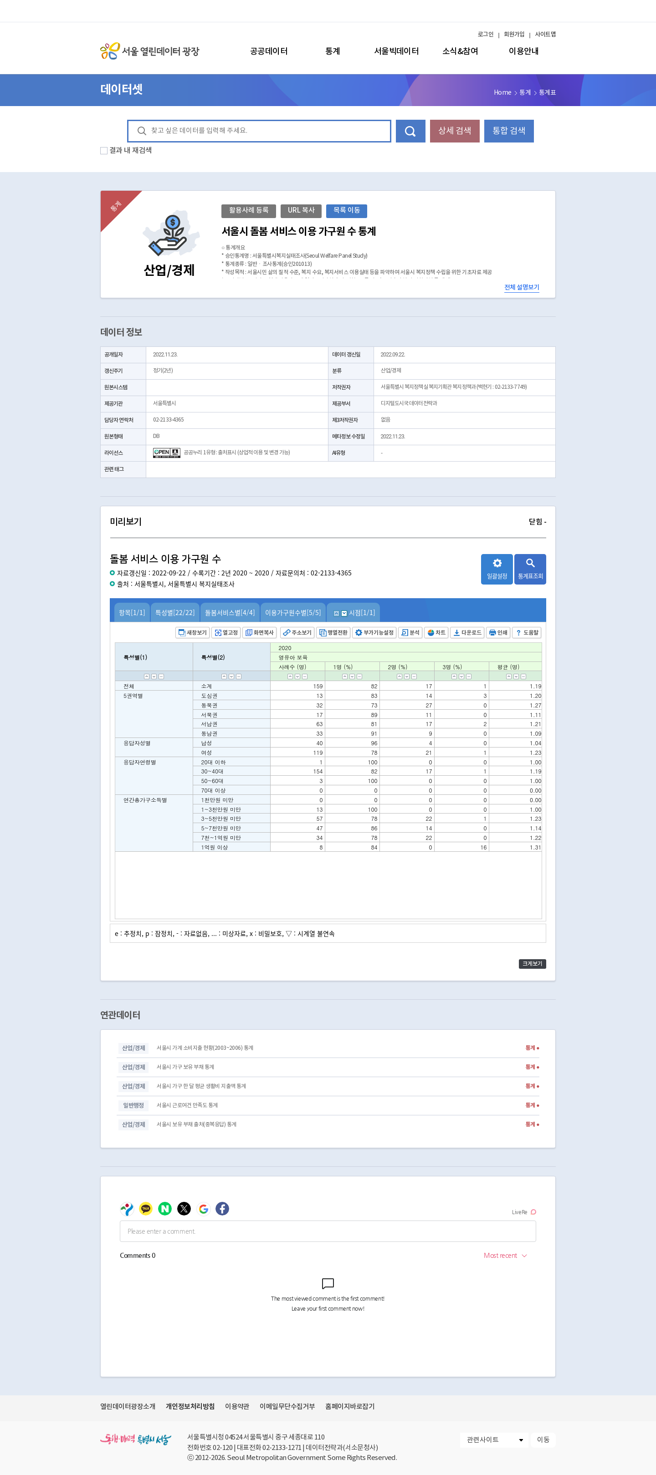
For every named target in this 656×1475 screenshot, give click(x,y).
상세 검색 (454, 131)
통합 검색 (508, 131)
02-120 (222, 1448)
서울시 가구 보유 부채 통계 (185, 1067)
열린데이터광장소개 (127, 1407)
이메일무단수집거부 (287, 1407)
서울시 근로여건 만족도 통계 (187, 1106)
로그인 (485, 34)
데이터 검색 (410, 131)
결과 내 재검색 (130, 150)
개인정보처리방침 (190, 1407)
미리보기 (328, 522)
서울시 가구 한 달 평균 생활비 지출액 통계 (201, 1086)
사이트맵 (545, 34)
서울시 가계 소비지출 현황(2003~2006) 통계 (205, 1048)
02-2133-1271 (282, 1448)
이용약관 (237, 1407)
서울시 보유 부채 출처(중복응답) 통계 (196, 1125)
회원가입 (514, 34)
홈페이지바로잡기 (349, 1407)
